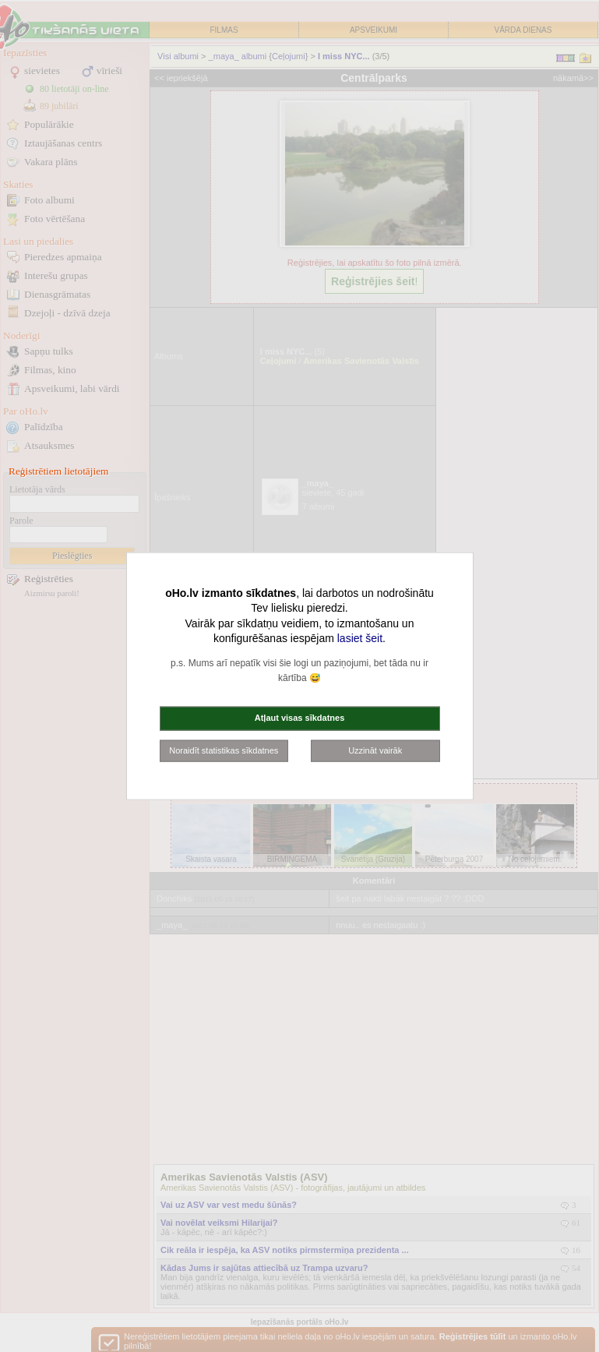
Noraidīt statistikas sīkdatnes (223, 749)
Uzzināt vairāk (375, 749)
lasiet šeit (359, 638)
